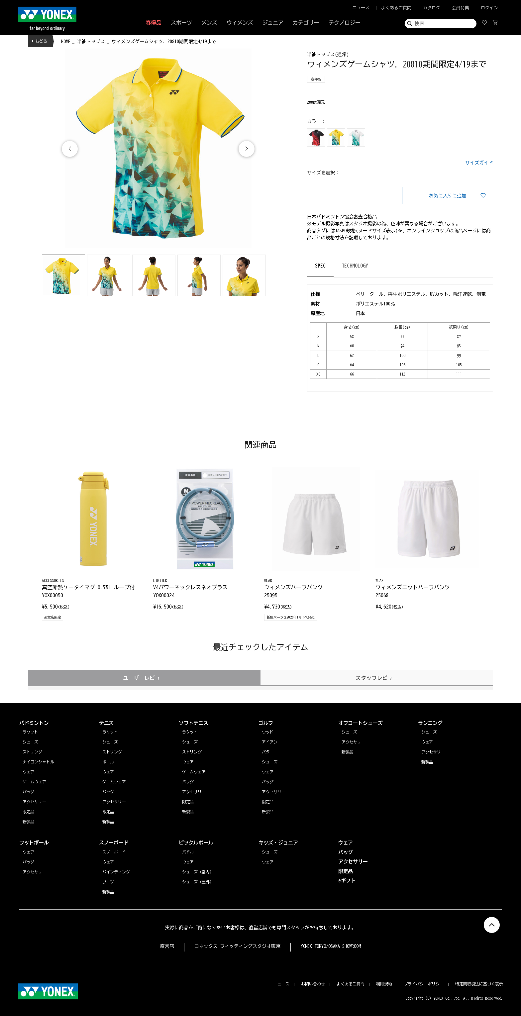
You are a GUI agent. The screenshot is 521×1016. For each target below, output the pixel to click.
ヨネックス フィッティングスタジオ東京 (237, 946)
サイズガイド (479, 163)
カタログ (431, 8)
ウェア (427, 742)
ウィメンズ (240, 22)
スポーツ (181, 22)
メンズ (209, 22)
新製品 (427, 762)
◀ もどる (39, 41)
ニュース (360, 8)
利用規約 (384, 984)
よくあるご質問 (396, 8)
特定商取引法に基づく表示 (479, 984)
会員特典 (460, 8)
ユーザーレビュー (144, 678)
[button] (247, 149)
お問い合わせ (313, 984)
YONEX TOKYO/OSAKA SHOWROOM (331, 946)
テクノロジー (345, 22)
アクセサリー (433, 752)
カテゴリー (306, 22)
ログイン (489, 8)
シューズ (429, 732)
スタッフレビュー (377, 678)
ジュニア (273, 22)
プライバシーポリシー (424, 984)
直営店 (167, 946)
